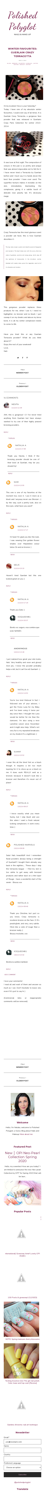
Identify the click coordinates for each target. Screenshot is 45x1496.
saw (16, 482)
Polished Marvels (24, 845)
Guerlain (29, 63)
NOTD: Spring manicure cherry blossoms (22, 1339)
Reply (6, 432)
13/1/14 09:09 (19, 848)
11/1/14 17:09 (20, 449)
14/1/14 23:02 (19, 955)
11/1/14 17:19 (23, 603)
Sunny (17, 751)
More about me (26, 1134)
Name (6, 1446)
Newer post (22, 373)
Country (7, 1454)
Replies (12, 438)
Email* (6, 1437)
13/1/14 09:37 (23, 807)
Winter (28, 64)
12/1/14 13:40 (19, 652)
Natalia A (20, 445)
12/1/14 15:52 (19, 755)
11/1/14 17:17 (23, 530)
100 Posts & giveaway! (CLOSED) (22, 1297)
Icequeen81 (24, 617)
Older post (22, 386)
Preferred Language (12, 1463)
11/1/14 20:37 (23, 620)
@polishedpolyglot (22, 1482)
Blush (9, 63)
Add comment (10, 975)
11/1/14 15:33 (19, 568)
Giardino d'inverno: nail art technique (22, 1424)
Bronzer (14, 63)
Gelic (17, 565)
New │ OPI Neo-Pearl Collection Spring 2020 (22, 1157)
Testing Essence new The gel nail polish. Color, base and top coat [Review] (22, 1382)
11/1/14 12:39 (17, 408)
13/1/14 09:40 (23, 906)
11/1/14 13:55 (19, 485)
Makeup (22, 64)
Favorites (21, 63)
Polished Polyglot (22, 20)
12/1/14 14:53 (23, 693)
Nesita (15, 404)
